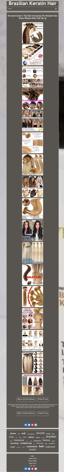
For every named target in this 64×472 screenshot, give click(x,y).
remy (11, 436)
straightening (26, 443)
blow (53, 434)
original (53, 441)
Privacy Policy (32, 461)
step (46, 443)
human (46, 440)
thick (25, 437)
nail (23, 433)
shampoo (38, 437)
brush (48, 434)
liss (23, 447)
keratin (40, 433)
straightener (31, 434)
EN (31, 465)
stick (16, 437)
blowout (40, 443)
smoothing (14, 443)
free (11, 441)
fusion (13, 433)
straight (12, 447)
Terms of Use (32, 463)
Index (32, 456)
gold (34, 443)
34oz (20, 437)
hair (41, 446)
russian (27, 441)
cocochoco (52, 443)
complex (18, 447)
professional (50, 447)
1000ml (31, 437)
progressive (37, 441)
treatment (19, 440)
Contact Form (33, 458)
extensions (31, 446)
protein (43, 437)
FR (34, 465)
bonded (32, 449)
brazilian (51, 436)
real (19, 434)
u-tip (31, 441)
